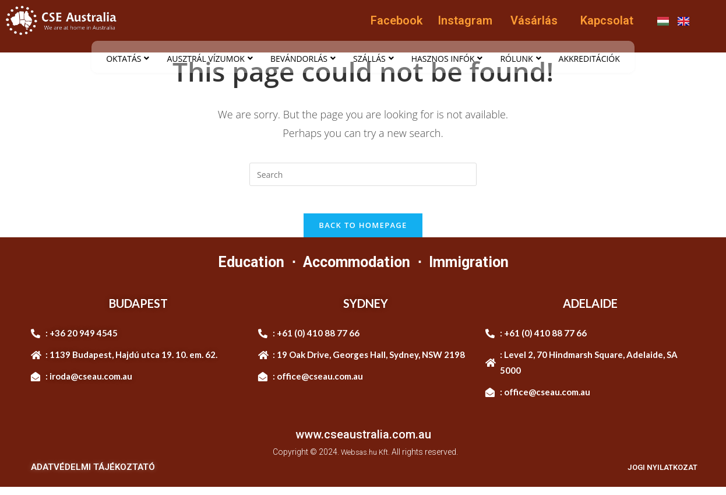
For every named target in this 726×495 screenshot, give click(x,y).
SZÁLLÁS (373, 58)
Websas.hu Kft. (365, 459)
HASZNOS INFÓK (447, 58)
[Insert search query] (363, 174)
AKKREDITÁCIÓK (589, 58)
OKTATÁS (127, 58)
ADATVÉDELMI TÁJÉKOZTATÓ (93, 475)
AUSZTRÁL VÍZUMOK (209, 58)
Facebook (396, 20)
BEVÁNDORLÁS (303, 58)
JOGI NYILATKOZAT (656, 475)
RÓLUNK (520, 58)
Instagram (465, 20)
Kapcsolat (606, 20)
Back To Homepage (363, 232)
